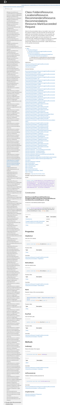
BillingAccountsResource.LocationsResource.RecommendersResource (12, 21)
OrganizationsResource (12, 172)
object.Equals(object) (30, 163)
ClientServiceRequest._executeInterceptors (35, 152)
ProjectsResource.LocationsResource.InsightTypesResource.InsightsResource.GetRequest (14, 300)
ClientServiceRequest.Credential (32, 161)
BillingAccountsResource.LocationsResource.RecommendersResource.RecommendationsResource (13, 32)
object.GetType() (29, 167)
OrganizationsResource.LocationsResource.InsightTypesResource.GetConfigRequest (14, 182)
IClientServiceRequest (30, 64)
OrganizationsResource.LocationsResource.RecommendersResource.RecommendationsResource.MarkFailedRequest (13, 264)
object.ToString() (29, 172)
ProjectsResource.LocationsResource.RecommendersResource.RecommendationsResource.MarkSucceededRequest (13, 372)
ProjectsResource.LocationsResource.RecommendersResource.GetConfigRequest (13, 329)
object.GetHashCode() (30, 166)
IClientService (29, 219)
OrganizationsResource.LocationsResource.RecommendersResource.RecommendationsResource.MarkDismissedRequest (13, 256)
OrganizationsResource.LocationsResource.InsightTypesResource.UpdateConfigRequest (14, 209)
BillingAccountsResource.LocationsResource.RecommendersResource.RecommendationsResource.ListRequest (14, 46)
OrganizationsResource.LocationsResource (12, 174)
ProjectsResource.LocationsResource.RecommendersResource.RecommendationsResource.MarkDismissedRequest (13, 358)
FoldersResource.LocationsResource (13, 88)
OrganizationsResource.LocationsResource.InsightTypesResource (14, 178)
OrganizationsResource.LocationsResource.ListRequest (14, 213)
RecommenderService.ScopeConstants (13, 395)
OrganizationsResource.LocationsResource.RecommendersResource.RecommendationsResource (13, 227)
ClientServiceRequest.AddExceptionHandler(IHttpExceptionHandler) (40, 157)
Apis (34, 173)
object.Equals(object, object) (31, 164)
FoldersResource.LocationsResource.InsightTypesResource (14, 91)
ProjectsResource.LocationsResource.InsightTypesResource (14, 287)
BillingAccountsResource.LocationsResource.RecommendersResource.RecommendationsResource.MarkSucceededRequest (13, 75)
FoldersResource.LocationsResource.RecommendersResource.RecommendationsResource (13, 125)
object (27, 48)
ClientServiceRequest (32, 50)
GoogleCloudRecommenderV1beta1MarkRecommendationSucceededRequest (35, 222)
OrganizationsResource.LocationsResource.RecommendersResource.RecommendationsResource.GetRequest (14, 234)
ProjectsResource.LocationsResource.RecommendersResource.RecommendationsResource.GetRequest (13, 340)
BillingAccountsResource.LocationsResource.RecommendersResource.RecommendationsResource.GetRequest (14, 38)
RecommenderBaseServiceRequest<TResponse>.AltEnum (14, 384)
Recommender (38, 173)
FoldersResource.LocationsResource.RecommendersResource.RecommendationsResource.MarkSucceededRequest (13, 163)
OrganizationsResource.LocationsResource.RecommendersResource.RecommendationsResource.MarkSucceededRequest (13, 271)
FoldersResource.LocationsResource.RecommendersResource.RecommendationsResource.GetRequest (13, 131)
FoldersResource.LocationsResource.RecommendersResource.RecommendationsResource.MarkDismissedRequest (13, 149)
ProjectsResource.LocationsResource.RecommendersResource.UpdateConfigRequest (14, 378)
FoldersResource (11, 86)
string (27, 225)
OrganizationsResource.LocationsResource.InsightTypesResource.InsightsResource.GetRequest (14, 192)
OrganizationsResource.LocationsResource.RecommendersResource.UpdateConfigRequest (13, 278)
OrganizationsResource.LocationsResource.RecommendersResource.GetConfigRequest (13, 222)
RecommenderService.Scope (13, 392)
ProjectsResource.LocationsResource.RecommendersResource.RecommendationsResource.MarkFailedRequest (13, 365)
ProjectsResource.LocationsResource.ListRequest (13, 321)
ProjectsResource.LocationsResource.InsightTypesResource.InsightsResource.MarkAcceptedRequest (13, 312)
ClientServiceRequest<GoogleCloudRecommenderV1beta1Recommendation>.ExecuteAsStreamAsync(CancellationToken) (40, 120)
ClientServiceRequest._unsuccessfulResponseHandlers (38, 149)
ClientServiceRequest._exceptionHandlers (35, 151)
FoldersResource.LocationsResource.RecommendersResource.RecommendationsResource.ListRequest (13, 137)
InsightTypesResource (12, 167)
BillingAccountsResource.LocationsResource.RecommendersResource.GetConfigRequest (13, 26)
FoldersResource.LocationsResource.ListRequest (13, 116)
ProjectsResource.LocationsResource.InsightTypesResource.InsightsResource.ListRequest (14, 306)
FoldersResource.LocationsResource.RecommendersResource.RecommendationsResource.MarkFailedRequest (13, 156)
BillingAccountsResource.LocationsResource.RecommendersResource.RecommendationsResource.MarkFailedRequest (13, 68)
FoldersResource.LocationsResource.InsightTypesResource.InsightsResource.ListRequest (14, 106)
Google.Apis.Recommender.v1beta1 (11, 6)
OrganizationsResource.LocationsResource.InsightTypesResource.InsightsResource (14, 187)
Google (32, 173)
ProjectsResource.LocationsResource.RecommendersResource (13, 325)
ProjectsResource (11, 281)
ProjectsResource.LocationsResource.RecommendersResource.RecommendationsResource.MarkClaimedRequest (14, 352)
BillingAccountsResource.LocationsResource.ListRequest (14, 17)
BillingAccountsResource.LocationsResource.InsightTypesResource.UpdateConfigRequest (14, 14)
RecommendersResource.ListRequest (13, 399)
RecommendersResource (12, 397)
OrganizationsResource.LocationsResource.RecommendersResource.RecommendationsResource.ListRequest (14, 241)
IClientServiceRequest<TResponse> (33, 394)
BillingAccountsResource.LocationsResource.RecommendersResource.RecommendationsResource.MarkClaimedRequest (13, 53)
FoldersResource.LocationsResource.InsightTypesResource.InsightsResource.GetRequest (14, 100)
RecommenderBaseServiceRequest (38, 54)
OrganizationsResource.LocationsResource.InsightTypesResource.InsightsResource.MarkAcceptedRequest (14, 204)
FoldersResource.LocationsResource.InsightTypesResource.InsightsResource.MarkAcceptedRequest (13, 112)
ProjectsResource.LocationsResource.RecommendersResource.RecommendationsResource (13, 334)
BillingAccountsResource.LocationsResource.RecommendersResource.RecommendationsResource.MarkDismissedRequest (13, 61)
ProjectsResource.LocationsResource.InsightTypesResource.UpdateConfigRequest (14, 317)
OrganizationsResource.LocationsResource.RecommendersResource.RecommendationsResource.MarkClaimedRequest (13, 249)
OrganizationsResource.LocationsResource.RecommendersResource (12, 216)
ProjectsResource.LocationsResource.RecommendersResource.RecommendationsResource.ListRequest (13, 346)
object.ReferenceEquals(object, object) (34, 170)
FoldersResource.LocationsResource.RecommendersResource (13, 120)
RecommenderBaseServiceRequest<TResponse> (13, 381)
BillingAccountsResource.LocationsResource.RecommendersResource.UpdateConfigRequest (13, 82)
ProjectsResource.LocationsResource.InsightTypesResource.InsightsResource (13, 295)
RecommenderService (12, 391)
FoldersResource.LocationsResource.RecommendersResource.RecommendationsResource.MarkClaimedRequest (14, 143)
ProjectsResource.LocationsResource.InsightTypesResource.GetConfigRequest (13, 291)
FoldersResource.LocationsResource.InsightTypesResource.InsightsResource (13, 95)
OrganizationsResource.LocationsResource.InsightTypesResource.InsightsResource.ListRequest (14, 198)
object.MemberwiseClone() (31, 169)
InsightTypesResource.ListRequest (13, 170)
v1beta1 (43, 173)
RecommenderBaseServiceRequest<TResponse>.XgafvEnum (13, 388)
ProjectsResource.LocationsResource (13, 284)
